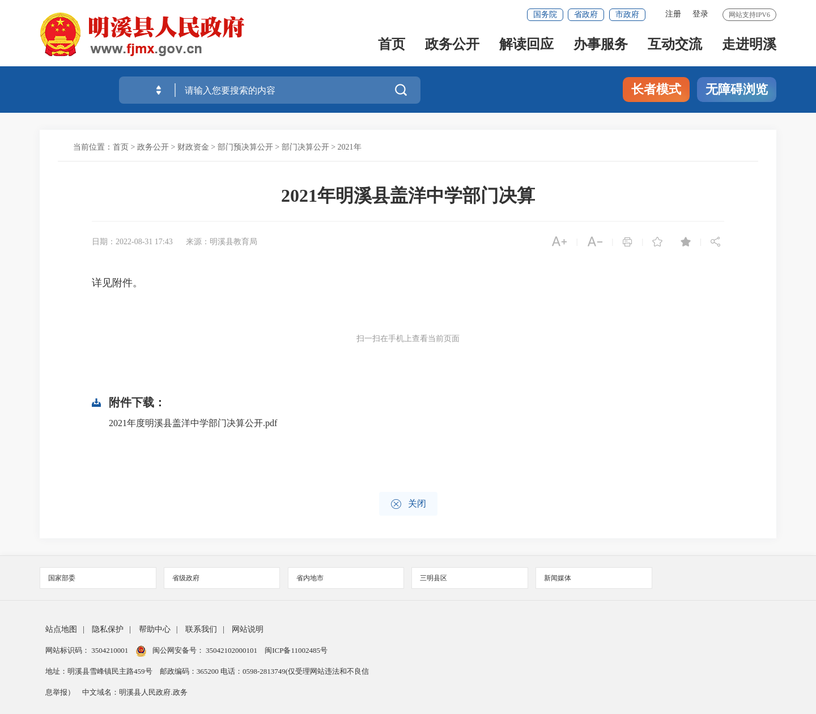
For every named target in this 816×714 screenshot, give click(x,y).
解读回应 (526, 46)
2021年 (350, 147)
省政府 (586, 14)
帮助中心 (155, 629)
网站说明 (248, 629)
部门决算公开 (305, 147)
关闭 (408, 504)
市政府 (627, 14)
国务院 (545, 14)
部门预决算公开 (245, 147)
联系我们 (201, 629)
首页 (391, 46)
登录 (700, 14)
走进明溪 (749, 46)
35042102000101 (232, 650)
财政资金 (193, 147)
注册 (673, 14)
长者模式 (656, 89)
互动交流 (675, 46)
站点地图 (61, 629)
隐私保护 (108, 629)
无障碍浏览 (737, 89)
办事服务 (600, 46)
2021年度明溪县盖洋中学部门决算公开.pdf (193, 423)
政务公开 (452, 46)
